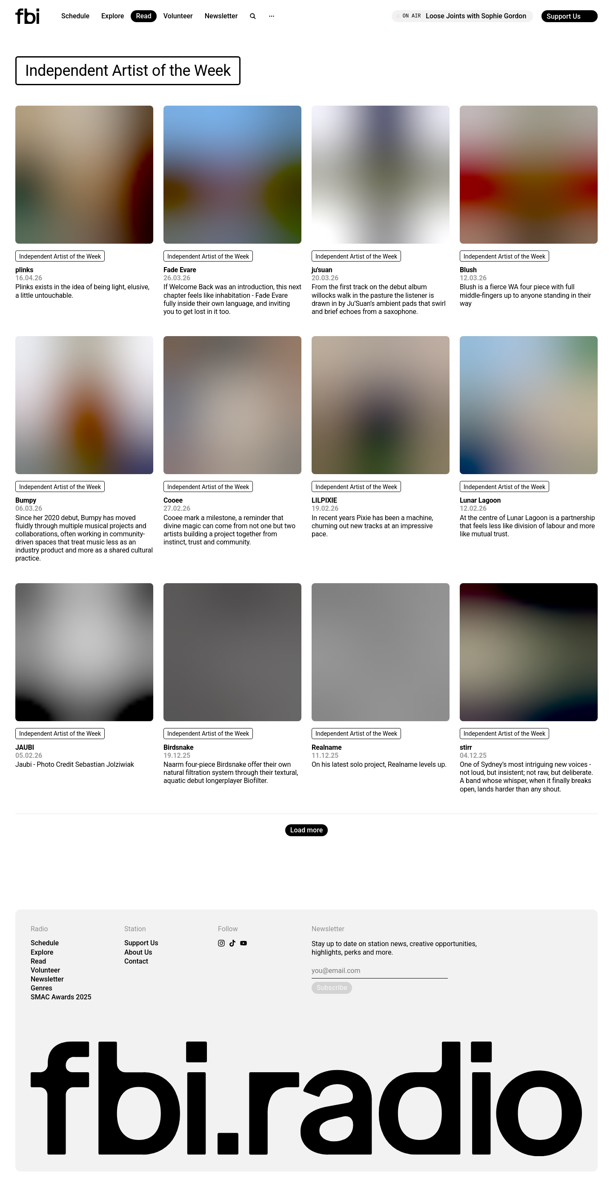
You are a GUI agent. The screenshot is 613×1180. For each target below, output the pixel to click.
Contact (136, 961)
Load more (306, 830)
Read (143, 16)
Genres (41, 988)
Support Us (141, 943)
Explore (112, 16)
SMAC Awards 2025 (61, 997)
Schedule (75, 16)
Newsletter (221, 16)
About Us (138, 952)
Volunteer (178, 16)
